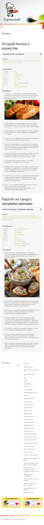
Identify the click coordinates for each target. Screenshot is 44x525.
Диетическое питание (29, 374)
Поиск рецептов (6, 363)
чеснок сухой (17, 240)
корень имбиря (18, 86)
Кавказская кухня (28, 419)
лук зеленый (17, 242)
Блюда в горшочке (28, 367)
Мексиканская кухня (29, 422)
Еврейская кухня (28, 413)
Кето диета (26, 386)
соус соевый (12, 62)
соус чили (19, 62)
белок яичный (18, 75)
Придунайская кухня (29, 425)
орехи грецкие (18, 232)
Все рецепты (26, 363)
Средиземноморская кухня (30, 434)
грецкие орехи (7, 216)
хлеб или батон (18, 243)
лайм (13, 61)
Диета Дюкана (27, 383)
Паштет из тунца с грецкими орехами (17, 201)
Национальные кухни (29, 398)
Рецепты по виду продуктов (31, 455)
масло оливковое (19, 234)
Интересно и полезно (28, 492)
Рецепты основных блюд (30, 439)
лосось (18, 61)
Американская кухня (29, 404)
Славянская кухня (28, 431)
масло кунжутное (25, 61)
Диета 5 (26, 380)
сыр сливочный (29, 218)
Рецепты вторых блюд (29, 446)
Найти (18, 365)
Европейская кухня (28, 416)
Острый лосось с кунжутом (16, 45)
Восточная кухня (28, 410)
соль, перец (17, 245)
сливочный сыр (18, 230)
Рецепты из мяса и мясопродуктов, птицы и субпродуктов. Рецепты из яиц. (31, 469)
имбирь (5, 61)
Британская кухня (28, 407)
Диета (25, 378)
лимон (16, 236)
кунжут (9, 61)
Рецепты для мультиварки (30, 437)
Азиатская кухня (28, 402)
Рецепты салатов (28, 452)
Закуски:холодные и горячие (31, 443)
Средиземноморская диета (30, 392)
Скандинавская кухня (29, 428)
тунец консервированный (21, 229)
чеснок (16, 73)
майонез (16, 85)
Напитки (26, 395)
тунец (36, 218)
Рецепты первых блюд (29, 449)
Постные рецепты (28, 389)
